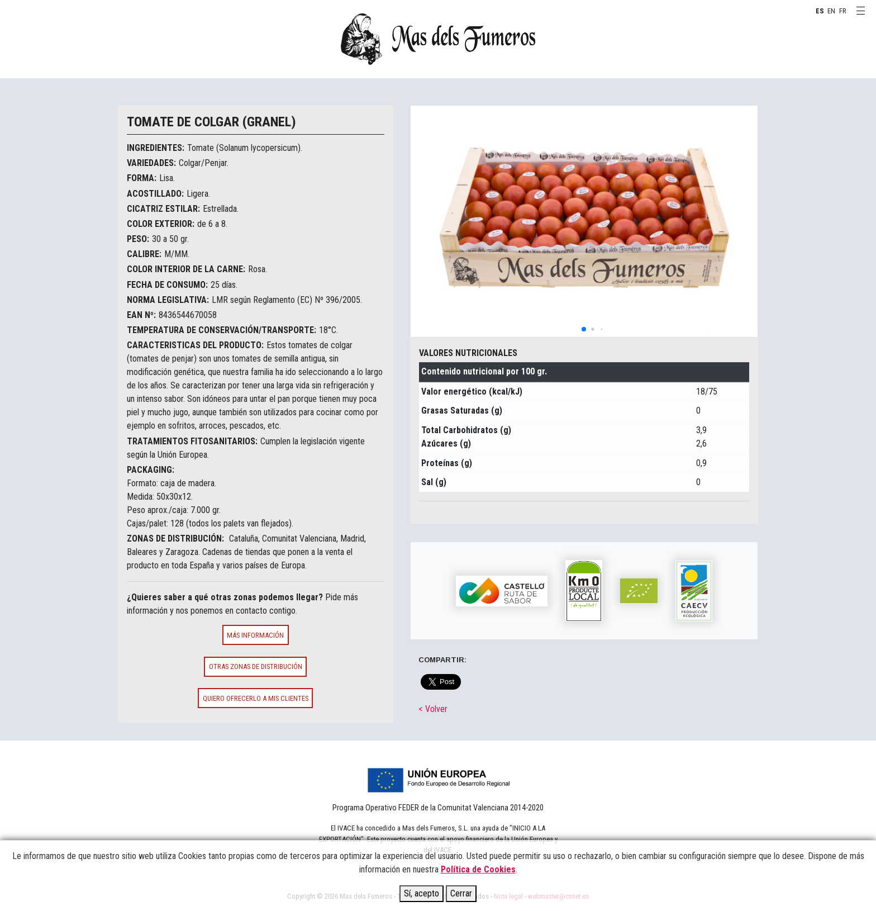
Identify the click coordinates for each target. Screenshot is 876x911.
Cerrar (461, 893)
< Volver (432, 709)
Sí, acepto (421, 893)
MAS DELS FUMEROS (438, 39)
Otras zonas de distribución (255, 666)
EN (831, 11)
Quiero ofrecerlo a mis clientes (255, 698)
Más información (255, 635)
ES (820, 11)
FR (842, 11)
